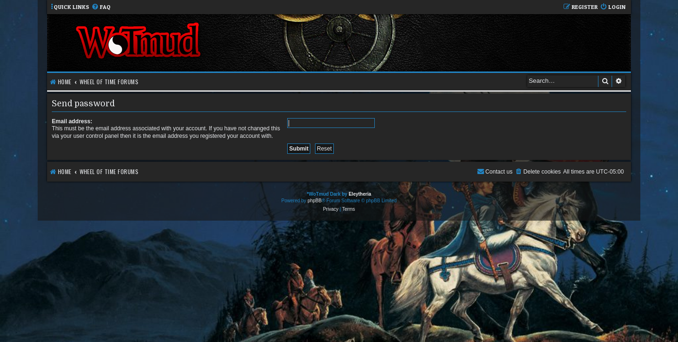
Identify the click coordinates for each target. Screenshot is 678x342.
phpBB (314, 200)
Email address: (72, 121)
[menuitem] (101, 7)
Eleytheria (359, 194)
